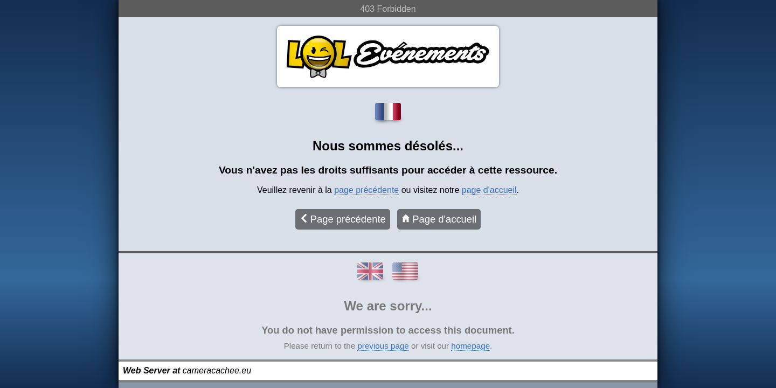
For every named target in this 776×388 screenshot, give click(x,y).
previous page (382, 345)
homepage (470, 345)
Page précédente (343, 219)
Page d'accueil (438, 219)
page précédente (366, 190)
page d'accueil (489, 190)
